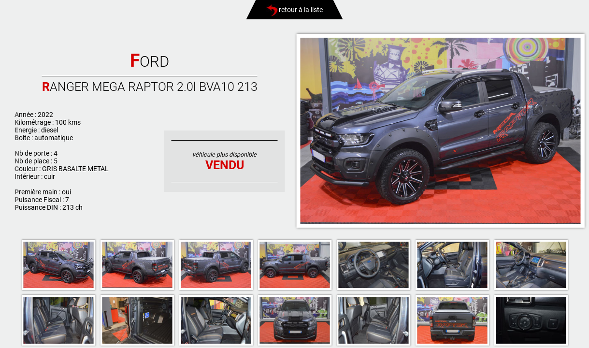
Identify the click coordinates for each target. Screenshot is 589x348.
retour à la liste (294, 10)
